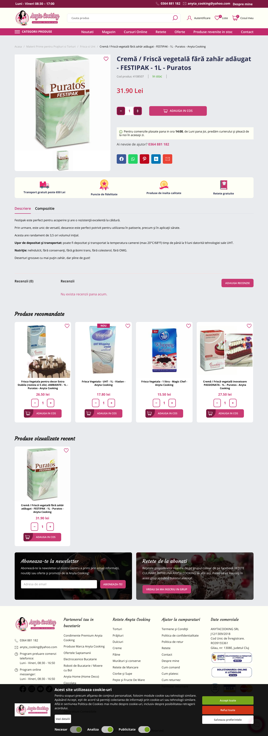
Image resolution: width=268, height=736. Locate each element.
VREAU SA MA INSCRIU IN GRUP (166, 589)
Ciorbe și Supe (122, 674)
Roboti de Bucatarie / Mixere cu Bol (83, 668)
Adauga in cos (178, 111)
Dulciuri (118, 642)
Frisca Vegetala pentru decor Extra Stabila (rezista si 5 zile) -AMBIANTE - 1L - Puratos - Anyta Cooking (43, 385)
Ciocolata (70, 683)
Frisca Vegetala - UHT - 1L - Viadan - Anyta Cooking (103, 383)
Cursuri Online (135, 31)
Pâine (116, 655)
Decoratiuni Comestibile (80, 712)
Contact (247, 31)
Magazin (108, 31)
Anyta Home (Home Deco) (81, 677)
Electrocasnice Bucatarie (80, 659)
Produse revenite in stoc (213, 31)
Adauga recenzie (237, 283)
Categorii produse (37, 31)
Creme (117, 648)
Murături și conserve (127, 661)
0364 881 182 (158, 144)
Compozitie (44, 208)
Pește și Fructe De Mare (129, 680)
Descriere (23, 208)
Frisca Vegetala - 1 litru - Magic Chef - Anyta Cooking (164, 383)
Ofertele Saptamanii (77, 653)
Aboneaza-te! (113, 584)
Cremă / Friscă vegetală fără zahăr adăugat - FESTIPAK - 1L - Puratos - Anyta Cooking (42, 508)
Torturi (117, 629)
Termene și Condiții (175, 629)
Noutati (87, 31)
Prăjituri (118, 636)
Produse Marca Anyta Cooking (84, 647)
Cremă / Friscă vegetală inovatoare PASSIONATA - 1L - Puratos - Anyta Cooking (225, 385)
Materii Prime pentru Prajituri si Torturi (84, 691)
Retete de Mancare (126, 667)
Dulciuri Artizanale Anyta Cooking (80, 703)
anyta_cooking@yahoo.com (36, 647)
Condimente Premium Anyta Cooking (83, 638)
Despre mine (170, 661)
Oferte (180, 31)
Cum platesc (170, 674)
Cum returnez (171, 680)
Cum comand (171, 667)
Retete (161, 31)
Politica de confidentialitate (180, 636)
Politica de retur (172, 642)
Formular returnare (175, 686)
